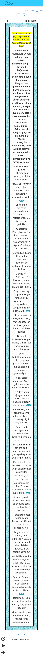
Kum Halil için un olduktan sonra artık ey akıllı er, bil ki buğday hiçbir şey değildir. (21, 416)
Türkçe (32, 11)
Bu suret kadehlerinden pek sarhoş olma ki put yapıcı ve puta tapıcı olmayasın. (21, 342)
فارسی (39, 10)
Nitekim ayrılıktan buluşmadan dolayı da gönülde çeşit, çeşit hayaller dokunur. (21, 504)
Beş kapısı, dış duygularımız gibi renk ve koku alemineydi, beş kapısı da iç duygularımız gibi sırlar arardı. (21, 301)
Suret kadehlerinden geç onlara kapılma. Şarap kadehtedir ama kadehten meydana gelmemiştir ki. (21, 363)
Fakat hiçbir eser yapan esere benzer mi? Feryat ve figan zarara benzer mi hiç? (21, 521)
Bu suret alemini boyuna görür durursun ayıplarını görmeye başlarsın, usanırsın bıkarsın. (21, 451)
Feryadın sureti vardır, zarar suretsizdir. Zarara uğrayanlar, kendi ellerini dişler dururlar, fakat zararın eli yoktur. (21, 542)
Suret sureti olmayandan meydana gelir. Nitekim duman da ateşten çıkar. (21, 433)
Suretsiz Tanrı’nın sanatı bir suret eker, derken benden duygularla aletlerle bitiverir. (21, 583)
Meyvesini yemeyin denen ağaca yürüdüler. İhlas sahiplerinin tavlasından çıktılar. (21, 190)
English (25, 11)
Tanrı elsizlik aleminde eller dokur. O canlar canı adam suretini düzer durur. (21, 486)
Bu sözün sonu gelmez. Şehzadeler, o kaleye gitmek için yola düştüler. (21, 173)
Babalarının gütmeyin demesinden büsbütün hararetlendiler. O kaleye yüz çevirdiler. (21, 215)
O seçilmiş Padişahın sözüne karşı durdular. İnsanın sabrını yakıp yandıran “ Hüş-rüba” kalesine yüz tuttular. (21, 239)
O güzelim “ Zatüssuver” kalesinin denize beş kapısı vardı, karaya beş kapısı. (21, 280)
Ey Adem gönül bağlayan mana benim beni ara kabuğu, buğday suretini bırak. (21, 398)
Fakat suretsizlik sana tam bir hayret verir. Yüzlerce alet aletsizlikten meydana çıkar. (21, 468)
